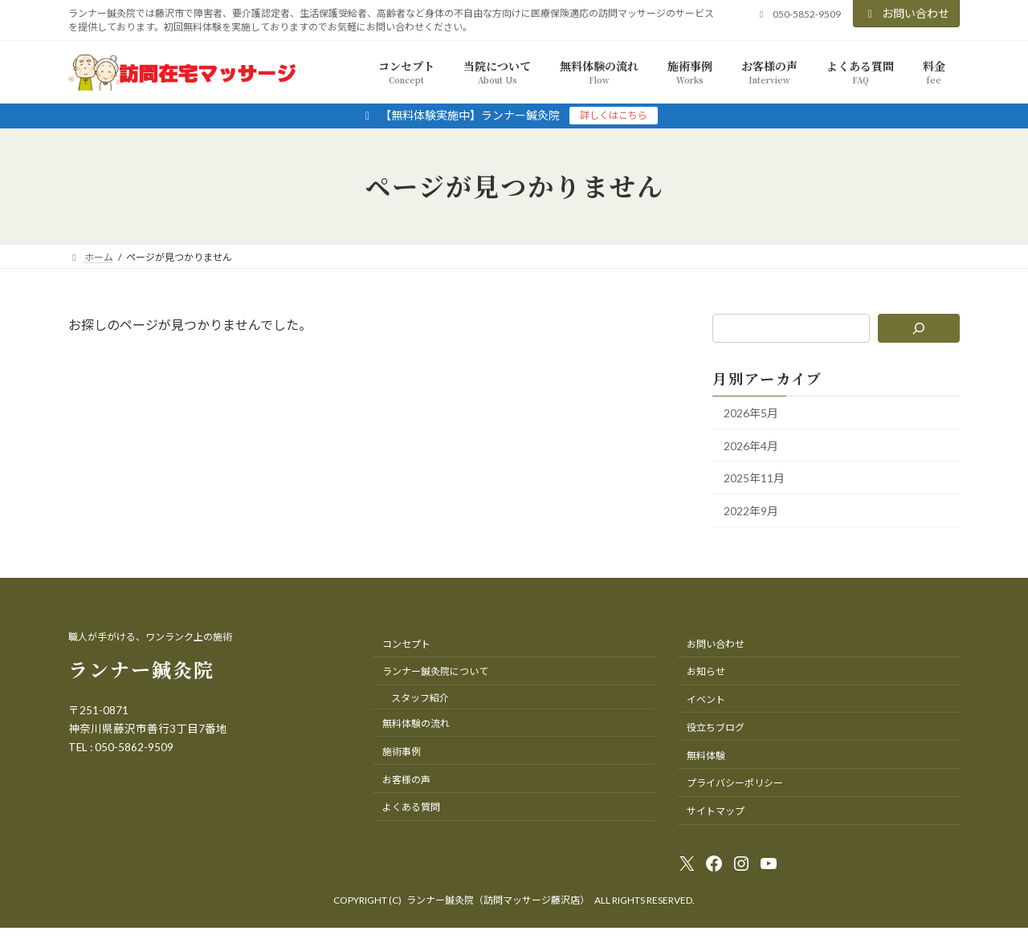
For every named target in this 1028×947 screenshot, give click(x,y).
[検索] (919, 328)
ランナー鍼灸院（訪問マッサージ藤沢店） (497, 900)
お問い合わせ (906, 13)
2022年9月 (751, 510)
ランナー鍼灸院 (141, 669)
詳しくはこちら (613, 115)
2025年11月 (754, 478)
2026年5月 (751, 413)
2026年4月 (751, 445)
